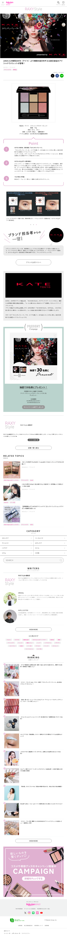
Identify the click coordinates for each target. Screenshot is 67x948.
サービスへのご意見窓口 (30, 908)
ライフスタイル (29, 649)
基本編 (52, 639)
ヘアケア (4, 548)
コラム (4, 553)
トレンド (20, 643)
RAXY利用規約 (19, 908)
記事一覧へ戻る (33, 448)
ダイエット (55, 646)
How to (6, 502)
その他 (37, 553)
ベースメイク (39, 538)
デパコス (38, 646)
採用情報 (47, 925)
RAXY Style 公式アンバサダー (11, 480)
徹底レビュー (30, 643)
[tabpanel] (33, 207)
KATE (31, 524)
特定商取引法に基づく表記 (43, 908)
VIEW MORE (33, 629)
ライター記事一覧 (33, 440)
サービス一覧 (7, 933)
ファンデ (46, 646)
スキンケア (5, 538)
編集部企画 (26, 639)
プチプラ (57, 643)
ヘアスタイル (48, 643)
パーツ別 (12, 502)
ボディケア (38, 543)
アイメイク (12, 67)
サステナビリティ (26, 933)
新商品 (15, 69)
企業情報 (20, 925)
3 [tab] (36, 225)
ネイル (37, 548)
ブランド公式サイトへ (33, 262)
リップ (38, 643)
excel (31, 480)
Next (62, 200)
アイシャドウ (7, 69)
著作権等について (38, 925)
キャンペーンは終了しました (33, 407)
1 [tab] (31, 225)
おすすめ (17, 639)
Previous (5, 200)
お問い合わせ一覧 (16, 933)
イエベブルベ (12, 646)
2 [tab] (33, 225)
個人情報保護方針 (28, 925)
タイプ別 (39, 649)
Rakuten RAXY (10, 3)
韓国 (59, 639)
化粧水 (21, 646)
